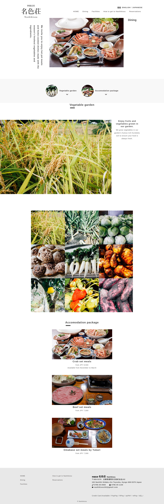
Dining (85, 11)
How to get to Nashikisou (114, 11)
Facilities (96, 11)
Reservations (135, 11)
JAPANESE (137, 7)
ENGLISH (126, 7)
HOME (76, 11)
